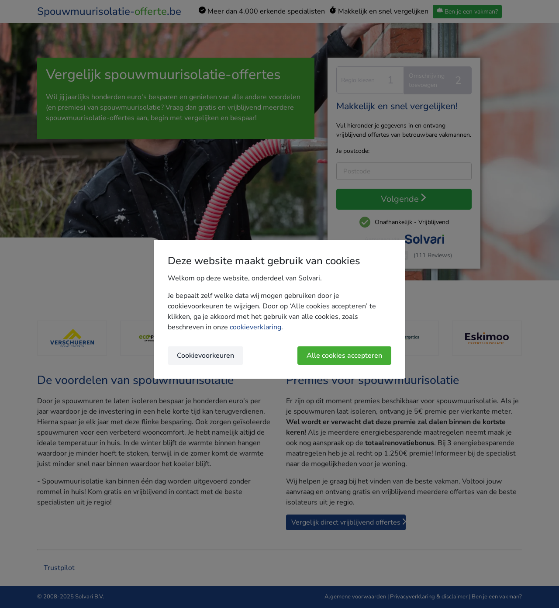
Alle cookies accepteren (344, 355)
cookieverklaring (255, 327)
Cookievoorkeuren (205, 355)
